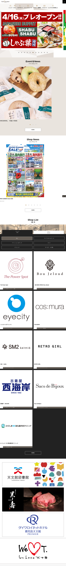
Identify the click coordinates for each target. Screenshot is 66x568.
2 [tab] (21, 52)
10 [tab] (44, 52)
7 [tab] (35, 52)
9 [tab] (41, 52)
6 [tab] (33, 52)
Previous (1, 27)
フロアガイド (20, 7)
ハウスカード (44, 7)
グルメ (14, 7)
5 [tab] (30, 52)
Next (64, 27)
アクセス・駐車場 (37, 7)
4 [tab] (27, 52)
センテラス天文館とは (53, 7)
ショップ (10, 7)
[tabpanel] (33, 30)
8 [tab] (38, 52)
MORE (33, 129)
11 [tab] (47, 52)
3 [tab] (24, 52)
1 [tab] (18, 52)
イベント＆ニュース (28, 7)
